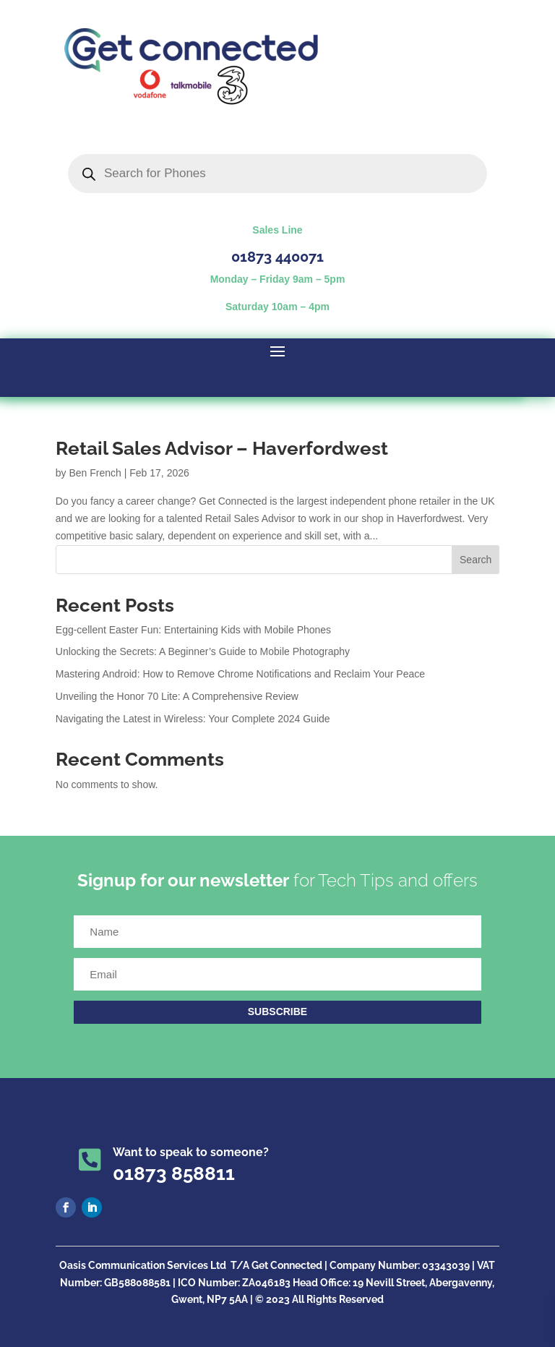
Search (475, 559)
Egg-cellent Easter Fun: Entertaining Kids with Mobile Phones (193, 630)
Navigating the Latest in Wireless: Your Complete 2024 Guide (193, 718)
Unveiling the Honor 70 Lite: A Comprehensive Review (177, 696)
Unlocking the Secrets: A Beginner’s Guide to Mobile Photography (203, 651)
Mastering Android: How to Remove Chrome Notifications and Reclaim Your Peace (240, 674)
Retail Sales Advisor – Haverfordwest (222, 448)
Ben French (95, 473)
